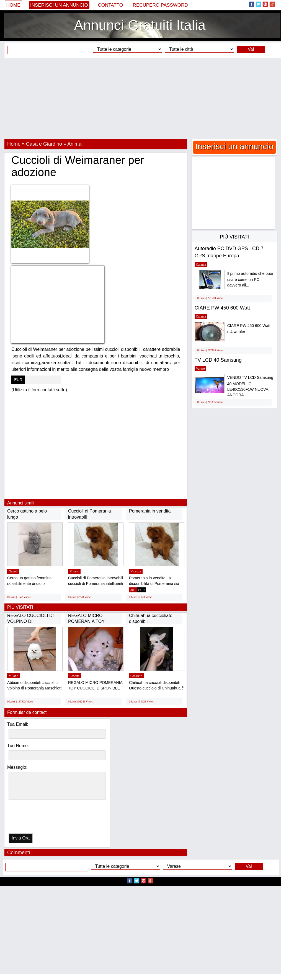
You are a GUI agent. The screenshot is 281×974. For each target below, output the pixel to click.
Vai (251, 49)
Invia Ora (21, 838)
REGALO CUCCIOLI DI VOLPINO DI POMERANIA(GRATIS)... (31, 621)
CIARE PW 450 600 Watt (222, 308)
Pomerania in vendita (150, 511)
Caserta (74, 676)
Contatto (110, 5)
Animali (75, 144)
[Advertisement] (140, 98)
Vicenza (135, 571)
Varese (200, 369)
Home (13, 5)
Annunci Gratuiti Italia (139, 25)
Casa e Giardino (44, 144)
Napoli (13, 571)
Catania (201, 265)
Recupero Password (160, 5)
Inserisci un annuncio (59, 5)
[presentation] (37, 818)
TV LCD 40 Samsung (218, 360)
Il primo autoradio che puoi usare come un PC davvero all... (250, 279)
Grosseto (136, 676)
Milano (74, 571)
